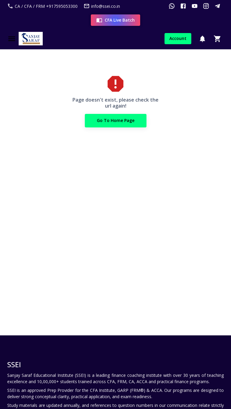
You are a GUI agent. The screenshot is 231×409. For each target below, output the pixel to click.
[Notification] (202, 38)
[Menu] (11, 38)
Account (178, 38)
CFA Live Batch (115, 20)
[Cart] (217, 38)
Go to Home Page (115, 120)
